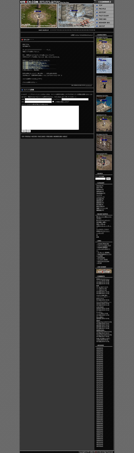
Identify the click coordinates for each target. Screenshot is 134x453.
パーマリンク (89, 85)
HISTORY (34, 136)
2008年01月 (99, 440)
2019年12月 (99, 353)
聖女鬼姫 (98, 204)
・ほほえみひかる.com (102, 261)
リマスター (99, 197)
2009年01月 (99, 433)
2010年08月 (99, 402)
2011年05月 (99, 393)
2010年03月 (99, 406)
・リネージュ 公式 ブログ (103, 245)
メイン (77, 35)
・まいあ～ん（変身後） (103, 252)
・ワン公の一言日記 (102, 259)
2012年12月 (99, 367)
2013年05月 (99, 357)
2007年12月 (99, 442)
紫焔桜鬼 (98, 202)
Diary (97, 187)
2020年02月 (99, 350)
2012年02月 (99, 380)
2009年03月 (99, 429)
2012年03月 (99, 378)
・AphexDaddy (100, 257)
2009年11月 (99, 414)
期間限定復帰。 (100, 330)
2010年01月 (99, 410)
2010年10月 (99, 401)
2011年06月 (99, 391)
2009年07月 (99, 421)
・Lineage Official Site (102, 243)
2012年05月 (99, 374)
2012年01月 (99, 382)
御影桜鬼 (98, 201)
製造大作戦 (99, 206)
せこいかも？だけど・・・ (103, 302)
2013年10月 (99, 355)
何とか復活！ (100, 317)
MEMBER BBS (58, 136)
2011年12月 (99, 384)
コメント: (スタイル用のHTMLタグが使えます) (35, 104)
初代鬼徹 (98, 199)
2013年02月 (99, 363)
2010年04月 (99, 404)
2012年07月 (99, 370)
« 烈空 (72, 35)
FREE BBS (49, 136)
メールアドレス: (56, 99)
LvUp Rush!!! (100, 307)
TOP (23, 136)
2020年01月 (99, 352)
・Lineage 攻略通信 (102, 247)
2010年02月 (99, 408)
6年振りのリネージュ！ (103, 231)
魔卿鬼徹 (98, 210)
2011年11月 (99, 386)
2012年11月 (99, 369)
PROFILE (27, 136)
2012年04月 (99, 376)
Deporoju (99, 185)
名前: (23, 99)
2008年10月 (99, 436)
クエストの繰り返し (102, 295)
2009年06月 (99, 423)
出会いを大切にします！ (103, 338)
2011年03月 (99, 397)
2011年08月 (99, 389)
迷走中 (98, 320)
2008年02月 (99, 438)
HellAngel (99, 191)
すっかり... (99, 312)
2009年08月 (99, 419)
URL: (23, 102)
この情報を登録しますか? (60, 102)
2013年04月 (99, 359)
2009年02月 (99, 431)
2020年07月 (99, 348)
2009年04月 (99, 427)
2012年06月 (99, 372)
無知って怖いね (100, 224)
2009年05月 (99, 425)
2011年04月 (99, 395)
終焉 (97, 237)
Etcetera (98, 189)
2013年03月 (99, 361)
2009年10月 (99, 416)
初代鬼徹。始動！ (101, 222)
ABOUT (65, 136)
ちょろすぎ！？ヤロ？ (102, 229)
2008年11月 (99, 435)
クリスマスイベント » (86, 35)
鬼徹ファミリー (100, 208)
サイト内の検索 (99, 176)
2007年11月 (99, 444)
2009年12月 (99, 412)
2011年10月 (99, 387)
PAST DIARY (41, 136)
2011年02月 (99, 399)
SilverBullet (99, 193)
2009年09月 (99, 418)
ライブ (98, 195)
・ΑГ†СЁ (99, 263)
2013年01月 (99, 365)
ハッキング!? (100, 233)
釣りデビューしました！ (103, 220)
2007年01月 (99, 446)
